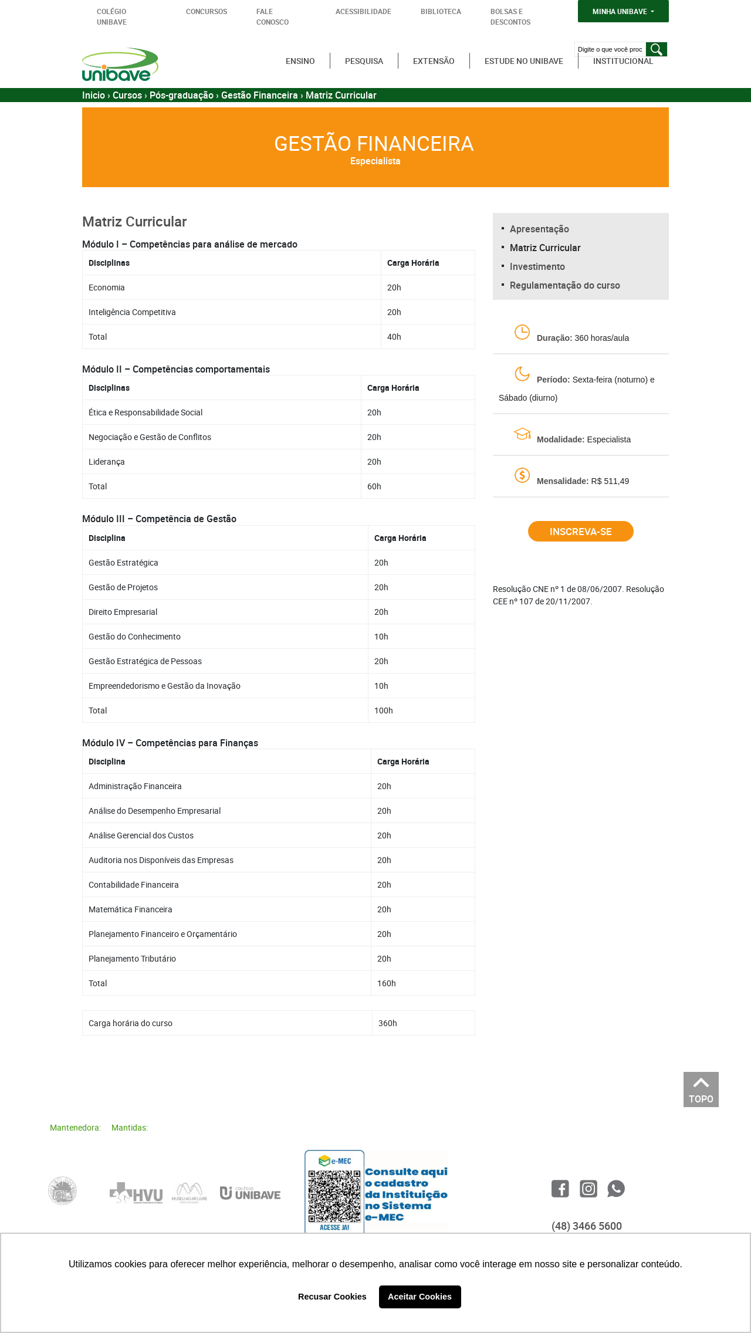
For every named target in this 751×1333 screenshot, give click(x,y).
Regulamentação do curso (565, 285)
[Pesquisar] (656, 49)
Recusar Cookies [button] (332, 1296)
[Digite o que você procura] (609, 49)
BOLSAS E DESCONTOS (510, 16)
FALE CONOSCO (272, 16)
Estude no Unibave (524, 60)
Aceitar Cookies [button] (420, 1296)
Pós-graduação (182, 95)
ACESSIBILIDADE (363, 11)
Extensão (434, 60)
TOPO (701, 1095)
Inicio (93, 95)
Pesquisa (364, 60)
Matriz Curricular (545, 247)
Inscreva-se (581, 531)
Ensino (300, 60)
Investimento (537, 266)
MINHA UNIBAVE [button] (621, 11)
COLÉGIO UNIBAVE (112, 16)
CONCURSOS (206, 11)
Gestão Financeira (259, 95)
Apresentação (539, 228)
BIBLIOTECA (441, 11)
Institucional (623, 60)
